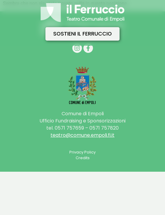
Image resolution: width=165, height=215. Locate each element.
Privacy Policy (82, 152)
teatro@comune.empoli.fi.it (82, 135)
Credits (83, 157)
